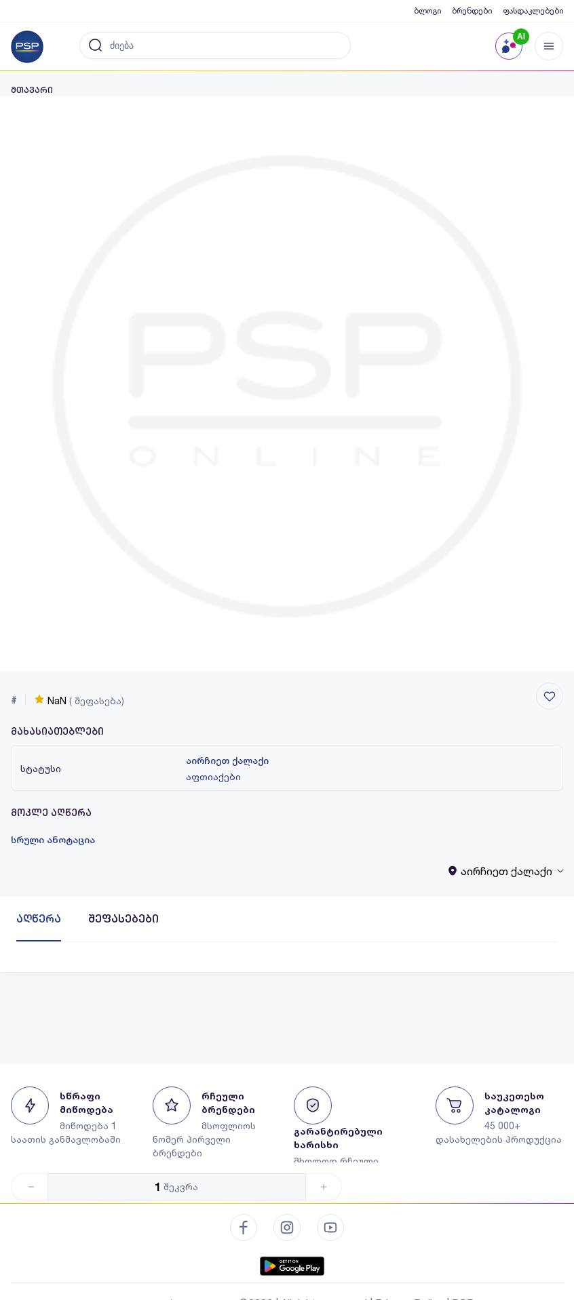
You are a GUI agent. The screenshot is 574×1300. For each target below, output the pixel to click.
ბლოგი (427, 10)
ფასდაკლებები (533, 10)
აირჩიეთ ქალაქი (227, 760)
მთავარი (32, 90)
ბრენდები (472, 10)
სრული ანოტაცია (53, 839)
